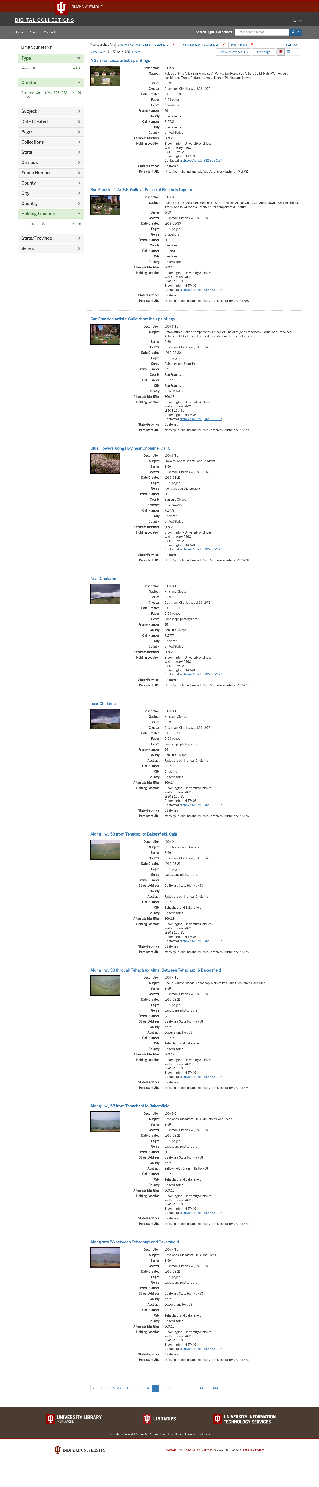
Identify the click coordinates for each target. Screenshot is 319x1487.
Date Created (34, 122)
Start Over (292, 45)
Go (295, 32)
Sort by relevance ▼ (233, 52)
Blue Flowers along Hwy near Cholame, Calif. (130, 448)
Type (26, 58)
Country (29, 204)
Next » (136, 52)
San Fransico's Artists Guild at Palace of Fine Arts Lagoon (141, 190)
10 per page (264, 52)
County (28, 183)
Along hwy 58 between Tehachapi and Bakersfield (134, 1242)
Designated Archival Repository (154, 1434)
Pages (27, 132)
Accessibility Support (120, 1434)
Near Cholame (103, 578)
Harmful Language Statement (193, 1434)
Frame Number (36, 173)
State (26, 152)
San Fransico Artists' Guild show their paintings (132, 319)
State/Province (36, 238)
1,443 (201, 1388)
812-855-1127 (213, 161)
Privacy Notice (191, 1450)
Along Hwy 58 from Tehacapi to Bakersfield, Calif (133, 834)
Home (19, 32)
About (33, 32)
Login (298, 20)
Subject (29, 111)
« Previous (98, 52)
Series (27, 249)
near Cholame (103, 703)
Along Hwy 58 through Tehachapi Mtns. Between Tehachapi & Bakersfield (155, 970)
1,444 (214, 1388)
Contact (49, 32)
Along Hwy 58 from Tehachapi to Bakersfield (129, 1106)
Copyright (208, 1450)
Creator (29, 83)
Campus (29, 163)
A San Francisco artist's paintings (120, 60)
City (25, 193)
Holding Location (38, 214)
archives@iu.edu (191, 161)
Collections (32, 142)
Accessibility (173, 1450)
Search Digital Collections (214, 32)
